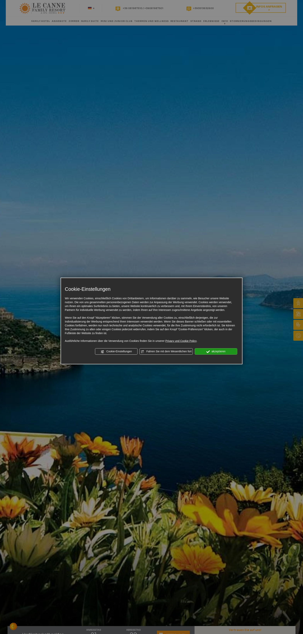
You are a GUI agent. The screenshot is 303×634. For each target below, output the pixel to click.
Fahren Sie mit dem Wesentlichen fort (166, 351)
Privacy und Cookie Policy (181, 340)
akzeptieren (216, 351)
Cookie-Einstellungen (116, 351)
